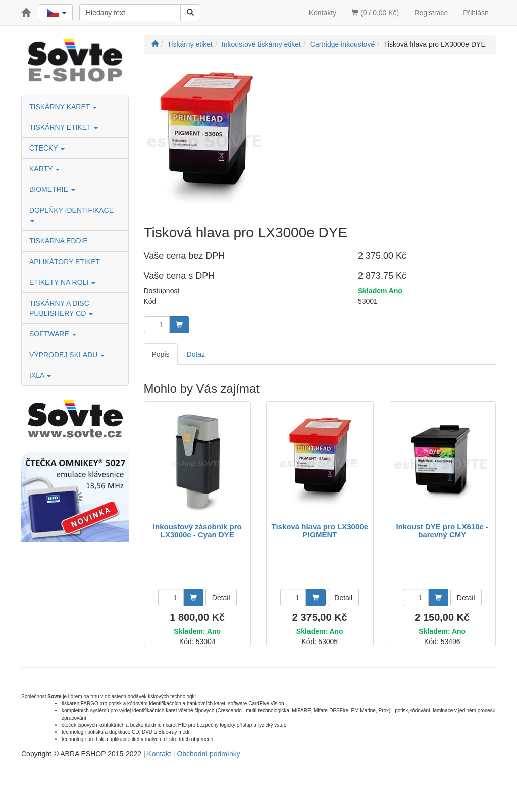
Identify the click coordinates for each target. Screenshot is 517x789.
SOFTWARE (52, 334)
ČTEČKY (47, 148)
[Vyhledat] (190, 12)
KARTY (44, 169)
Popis (161, 354)
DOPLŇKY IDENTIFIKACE (72, 214)
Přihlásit (475, 13)
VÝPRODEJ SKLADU (67, 355)
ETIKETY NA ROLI (62, 282)
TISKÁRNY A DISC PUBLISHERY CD (61, 308)
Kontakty (322, 13)
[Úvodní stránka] (155, 44)
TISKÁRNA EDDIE (58, 241)
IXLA (40, 375)
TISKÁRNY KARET (63, 107)
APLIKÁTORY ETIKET (64, 262)
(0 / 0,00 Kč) (375, 13)
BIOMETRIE (52, 189)
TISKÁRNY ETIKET (63, 127)
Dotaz (196, 354)
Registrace (431, 13)
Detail (221, 598)
